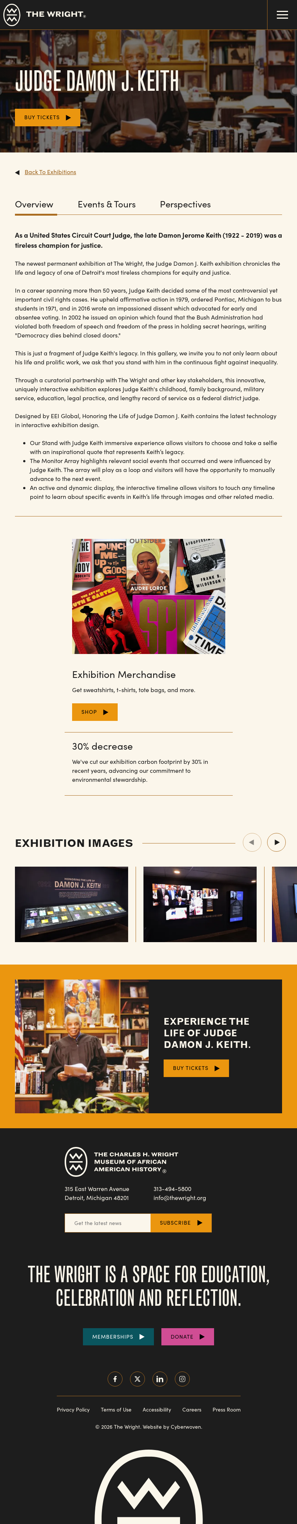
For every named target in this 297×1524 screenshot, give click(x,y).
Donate (182, 1336)
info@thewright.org (180, 1197)
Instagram (182, 1379)
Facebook (115, 1379)
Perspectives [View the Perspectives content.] (185, 204)
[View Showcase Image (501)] (71, 904)
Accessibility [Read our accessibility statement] (157, 1409)
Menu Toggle (277, 9)
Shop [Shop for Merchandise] (89, 711)
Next (276, 842)
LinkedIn (159, 1379)
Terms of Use (116, 1409)
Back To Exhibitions (50, 172)
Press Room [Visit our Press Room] (227, 1409)
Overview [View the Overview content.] (34, 204)
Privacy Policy (73, 1409)
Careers (191, 1409)
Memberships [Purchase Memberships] (112, 1336)
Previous (252, 842)
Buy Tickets (42, 117)
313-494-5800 (172, 1189)
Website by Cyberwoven (172, 1426)
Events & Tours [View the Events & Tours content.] (107, 204)
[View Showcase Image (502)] (200, 904)
